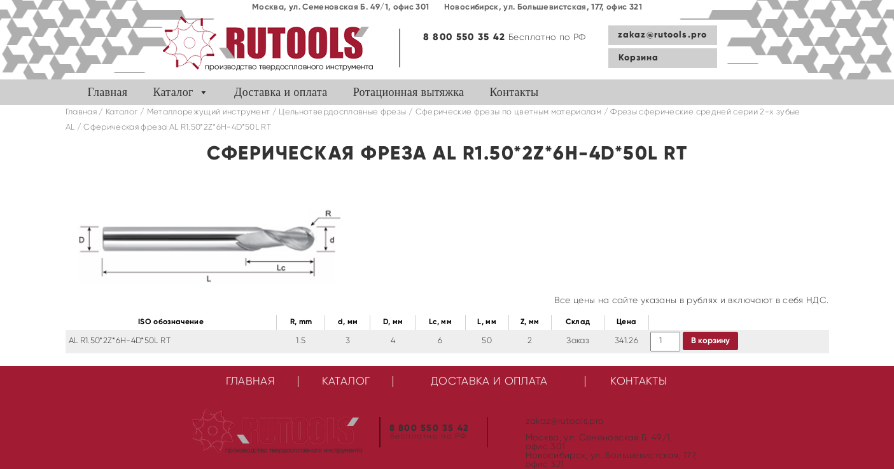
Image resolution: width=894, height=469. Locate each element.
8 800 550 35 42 (464, 37)
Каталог (173, 92)
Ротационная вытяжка (408, 92)
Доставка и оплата (281, 92)
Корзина (638, 57)
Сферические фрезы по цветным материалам (509, 112)
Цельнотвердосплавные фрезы (342, 112)
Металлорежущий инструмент (208, 112)
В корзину (710, 341)
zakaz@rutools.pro (662, 35)
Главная (108, 92)
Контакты (513, 92)
